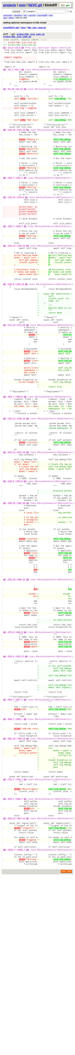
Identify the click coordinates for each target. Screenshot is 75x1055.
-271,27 (11, 386)
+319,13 (21, 499)
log (25, 15)
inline (11, 17)
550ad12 (25, 41)
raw (5, 17)
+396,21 (21, 694)
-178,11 (11, 231)
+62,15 (19, 100)
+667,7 (19, 840)
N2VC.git (35, 5)
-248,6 (10, 337)
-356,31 (11, 602)
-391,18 (11, 694)
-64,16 (10, 100)
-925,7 (10, 960)
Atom (64, 1047)
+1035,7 (21, 1022)
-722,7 (10, 937)
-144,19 (11, 150)
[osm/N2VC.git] (11, 27)
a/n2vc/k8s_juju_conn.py (31, 34)
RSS (69, 1047)
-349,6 (10, 575)
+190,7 (19, 266)
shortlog (18, 15)
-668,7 (10, 864)
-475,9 (10, 758)
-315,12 (11, 499)
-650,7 (10, 840)
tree (51, 15)
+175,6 (20, 231)
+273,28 (21, 386)
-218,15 (11, 290)
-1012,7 (11, 1022)
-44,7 (10, 77)
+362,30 (21, 602)
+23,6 (17, 50)
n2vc (23, 27)
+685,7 (19, 864)
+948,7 (19, 960)
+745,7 (19, 937)
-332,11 (11, 540)
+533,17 (19, 788)
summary (7, 15)
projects (9, 5)
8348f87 (14, 41)
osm (22, 5)
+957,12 (21, 984)
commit (31, 15)
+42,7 (17, 77)
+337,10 (21, 540)
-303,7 (10, 473)
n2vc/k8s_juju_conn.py (23, 44)
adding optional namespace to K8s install (24, 22)
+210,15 (21, 290)
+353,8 (19, 575)
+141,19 (21, 150)
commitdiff (42, 15)
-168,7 (10, 208)
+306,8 (19, 473)
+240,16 (19, 337)
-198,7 (10, 266)
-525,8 (10, 788)
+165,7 (19, 208)
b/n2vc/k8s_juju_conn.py (17, 37)
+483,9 (19, 758)
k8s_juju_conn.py (37, 27)
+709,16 (21, 887)
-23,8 (10, 50)
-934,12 (11, 984)
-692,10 (11, 887)
